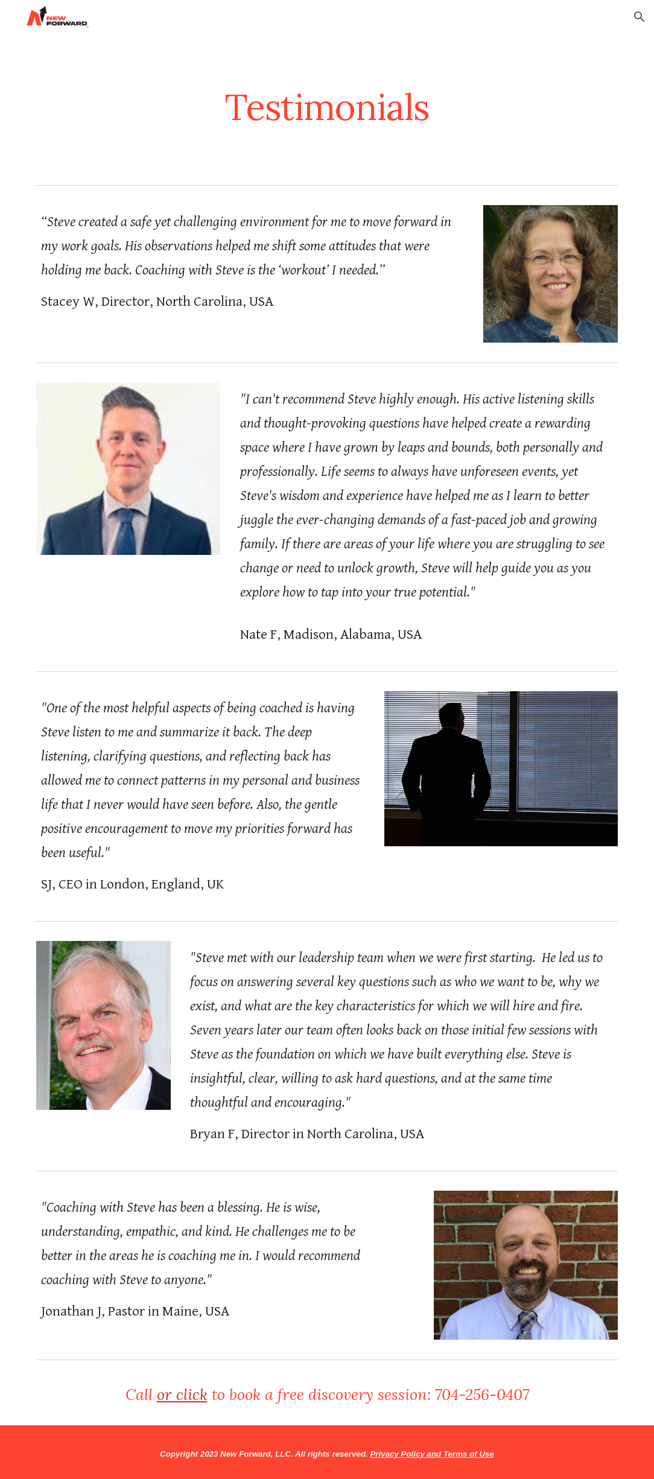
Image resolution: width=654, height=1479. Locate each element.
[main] (327, 106)
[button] (639, 16)
